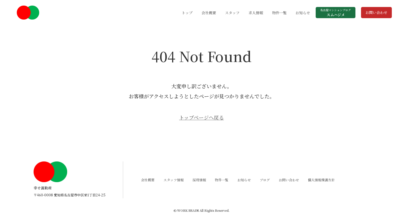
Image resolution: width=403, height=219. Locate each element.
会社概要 (209, 12)
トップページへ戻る (201, 117)
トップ (187, 12)
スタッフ (232, 12)
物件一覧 (279, 12)
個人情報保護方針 (321, 179)
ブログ (265, 179)
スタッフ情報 (173, 179)
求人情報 (256, 12)
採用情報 (199, 179)
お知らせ (303, 12)
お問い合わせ (376, 12)
